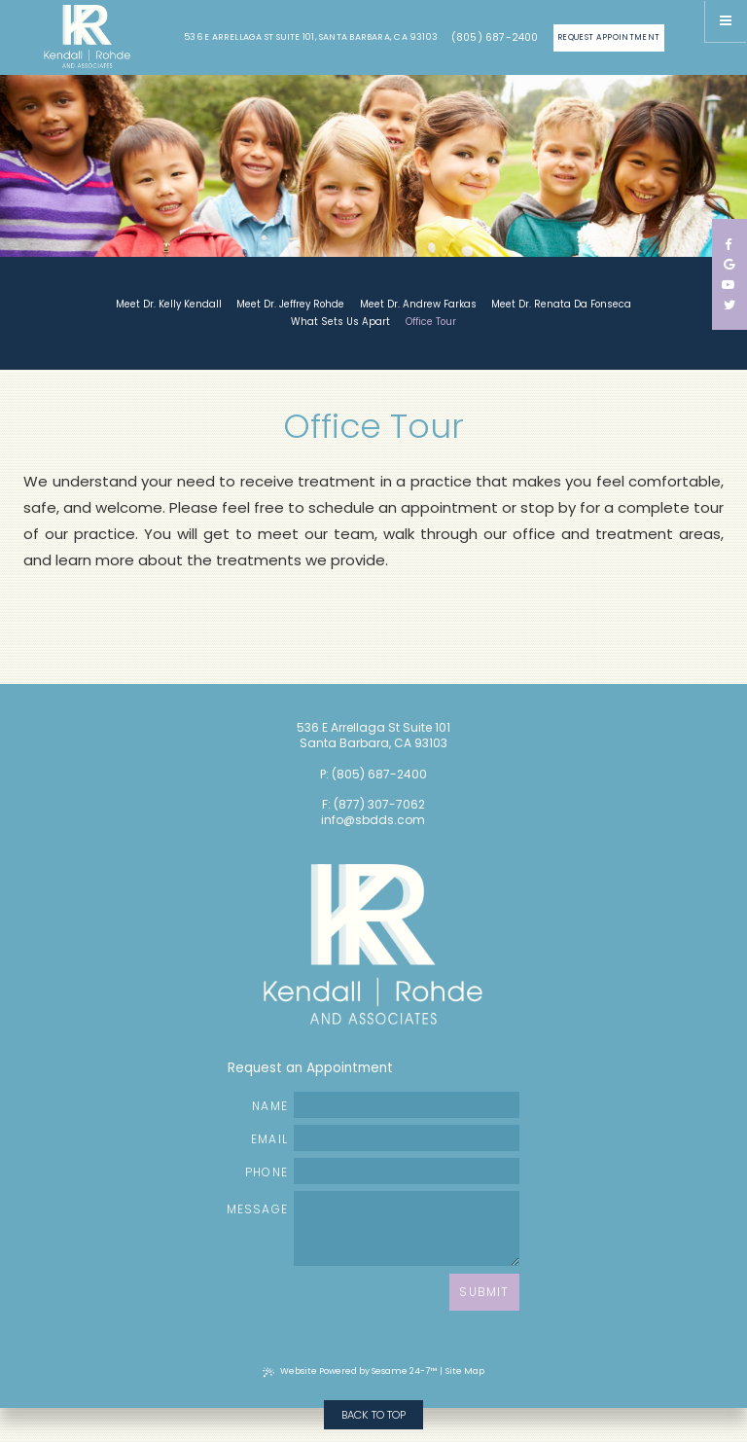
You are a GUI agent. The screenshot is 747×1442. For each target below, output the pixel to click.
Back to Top (373, 1415)
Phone (382, 1171)
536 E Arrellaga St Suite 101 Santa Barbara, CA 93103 (373, 735)
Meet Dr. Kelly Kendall (169, 304)
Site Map (464, 1371)
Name (385, 1105)
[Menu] (726, 21)
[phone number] (406, 1171)
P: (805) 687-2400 (373, 774)
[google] (729, 264)
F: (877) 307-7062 (373, 804)
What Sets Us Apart (340, 321)
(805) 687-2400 (495, 37)
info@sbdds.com (373, 820)
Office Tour (431, 321)
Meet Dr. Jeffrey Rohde (290, 304)
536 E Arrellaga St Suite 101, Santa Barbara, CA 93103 (311, 37)
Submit (484, 1291)
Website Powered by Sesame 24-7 (350, 1371)
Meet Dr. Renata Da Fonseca (561, 304)
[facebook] (729, 244)
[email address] (406, 1138)
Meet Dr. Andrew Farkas (418, 304)
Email (385, 1138)
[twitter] (730, 305)
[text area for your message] (406, 1228)
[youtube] (729, 284)
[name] (406, 1105)
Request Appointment (608, 37)
